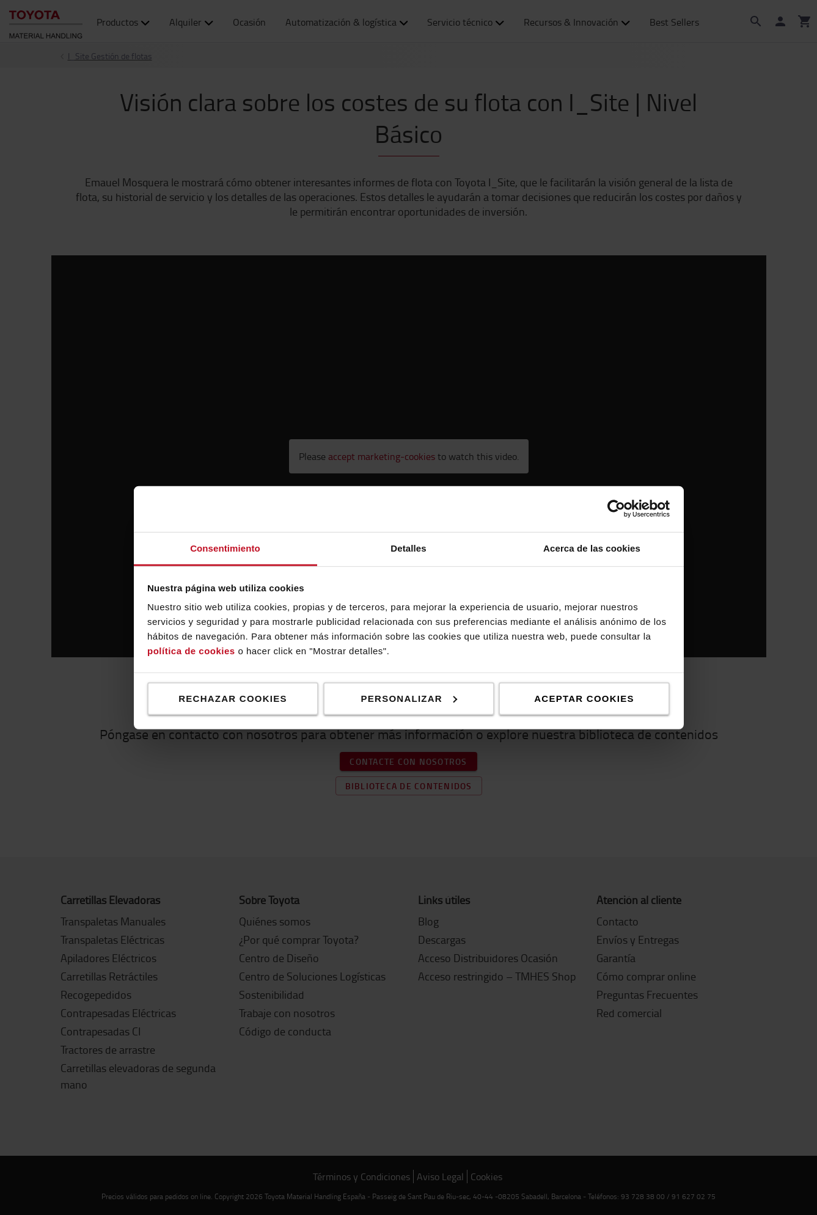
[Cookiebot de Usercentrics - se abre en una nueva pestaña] (616, 509)
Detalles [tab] (408, 547)
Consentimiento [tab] (225, 547)
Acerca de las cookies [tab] (591, 547)
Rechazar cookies (232, 698)
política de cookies (191, 651)
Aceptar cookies (584, 698)
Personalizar (409, 698)
